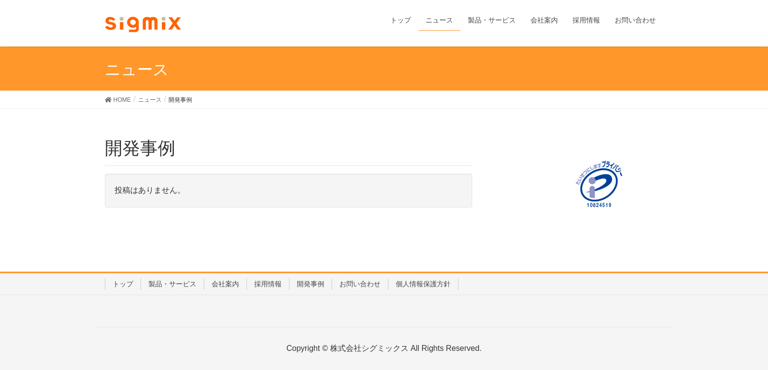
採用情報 (268, 284)
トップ (123, 284)
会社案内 (225, 284)
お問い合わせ (360, 284)
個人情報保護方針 (423, 284)
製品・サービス (172, 284)
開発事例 (310, 284)
